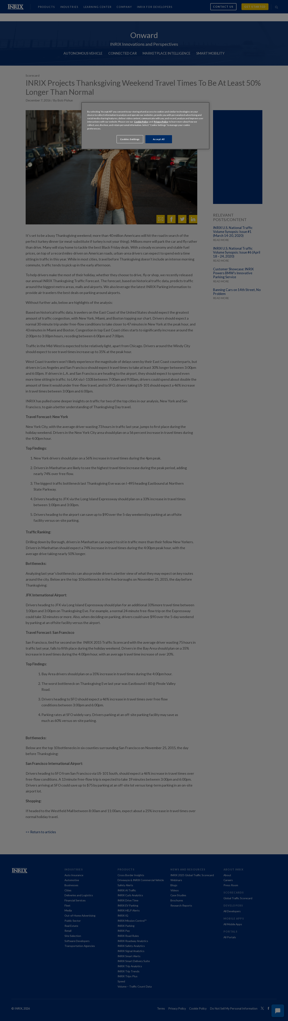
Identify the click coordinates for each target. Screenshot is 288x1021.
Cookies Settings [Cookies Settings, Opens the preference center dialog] (130, 139)
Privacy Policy (161, 121)
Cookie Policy (141, 121)
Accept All (159, 139)
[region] (145, 125)
